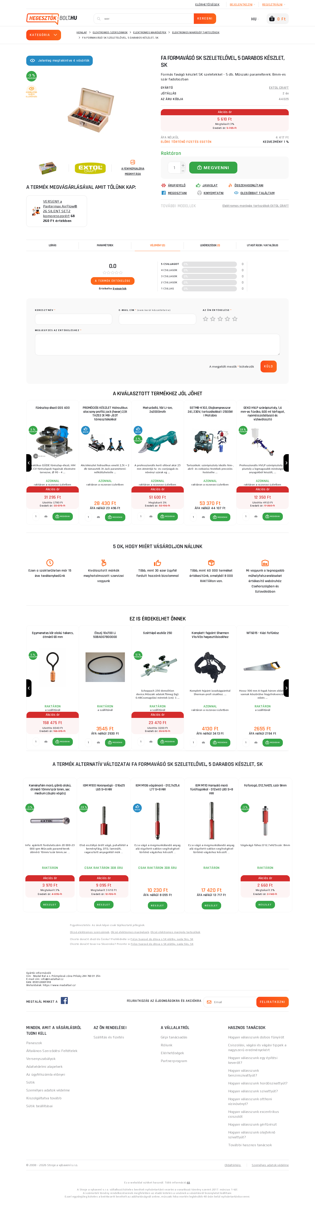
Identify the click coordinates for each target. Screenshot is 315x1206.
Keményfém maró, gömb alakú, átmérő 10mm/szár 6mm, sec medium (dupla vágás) (50, 793)
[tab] (157, 245)
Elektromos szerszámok (110, 32)
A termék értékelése (112, 281)
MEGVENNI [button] (65, 518)
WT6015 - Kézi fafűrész (263, 635)
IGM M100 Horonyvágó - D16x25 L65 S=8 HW (104, 791)
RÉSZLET (50, 909)
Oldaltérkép (231, 1169)
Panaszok (34, 1047)
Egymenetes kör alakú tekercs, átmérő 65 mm (53, 637)
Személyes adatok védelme (48, 1094)
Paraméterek (105, 245)
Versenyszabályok (41, 1063)
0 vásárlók (120, 288)
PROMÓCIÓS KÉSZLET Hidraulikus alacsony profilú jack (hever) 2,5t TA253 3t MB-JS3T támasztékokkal (105, 414)
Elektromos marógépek (149, 32)
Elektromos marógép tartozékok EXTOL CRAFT (254, 206)
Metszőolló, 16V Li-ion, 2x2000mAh (157, 410)
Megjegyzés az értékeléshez (58, 330)
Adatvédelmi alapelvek (44, 1071)
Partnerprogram (174, 1065)
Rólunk (167, 1049)
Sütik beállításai (39, 1110)
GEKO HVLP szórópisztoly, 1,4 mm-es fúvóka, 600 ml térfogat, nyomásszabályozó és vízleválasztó (263, 414)
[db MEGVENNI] (35, 518)
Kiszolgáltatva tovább (43, 1102)
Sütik (30, 1086)
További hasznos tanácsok (250, 1149)
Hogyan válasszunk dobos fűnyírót (256, 1041)
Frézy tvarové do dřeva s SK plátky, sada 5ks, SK (162, 943)
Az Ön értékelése (217, 310)
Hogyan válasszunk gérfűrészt (252, 1128)
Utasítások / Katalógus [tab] (262, 245)
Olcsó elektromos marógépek (130, 936)
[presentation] (68, 366)
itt (188, 1186)
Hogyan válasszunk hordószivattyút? (258, 1087)
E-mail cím (145, 310)
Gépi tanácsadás (174, 1041)
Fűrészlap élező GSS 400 (53, 408)
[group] (52, 464)
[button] (62, 518)
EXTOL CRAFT (279, 87)
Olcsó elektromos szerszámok (89, 936)
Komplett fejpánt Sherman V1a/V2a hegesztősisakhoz (210, 637)
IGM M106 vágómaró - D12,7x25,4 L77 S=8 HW (158, 791)
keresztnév (45, 310)
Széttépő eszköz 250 (157, 635)
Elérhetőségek (207, 4)
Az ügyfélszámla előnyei (45, 1079)
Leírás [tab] (52, 245)
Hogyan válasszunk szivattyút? (253, 1095)
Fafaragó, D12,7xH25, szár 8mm (265, 789)
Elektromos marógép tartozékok (195, 32)
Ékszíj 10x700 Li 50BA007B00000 (105, 637)
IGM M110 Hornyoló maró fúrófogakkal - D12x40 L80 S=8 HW (211, 793)
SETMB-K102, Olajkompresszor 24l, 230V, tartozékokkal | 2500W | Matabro (210, 412)
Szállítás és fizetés (109, 1041)
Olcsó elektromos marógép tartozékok (175, 936)
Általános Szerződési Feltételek (52, 1055)
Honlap (82, 32)
